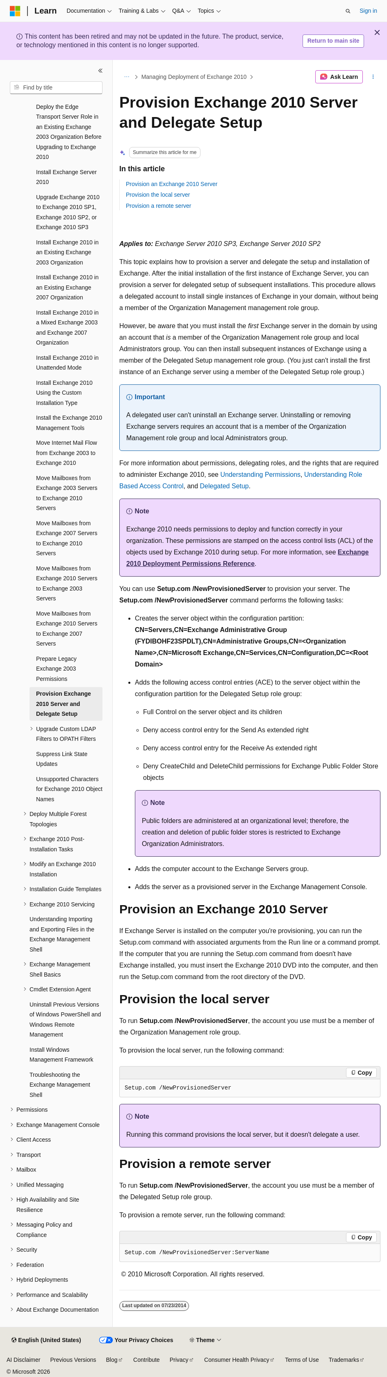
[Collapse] (100, 70)
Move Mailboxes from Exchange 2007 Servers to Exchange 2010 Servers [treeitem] (66, 538)
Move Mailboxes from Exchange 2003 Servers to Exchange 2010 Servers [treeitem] (66, 493)
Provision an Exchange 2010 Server (171, 184)
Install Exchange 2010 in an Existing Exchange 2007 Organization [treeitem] (67, 287)
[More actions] (373, 76)
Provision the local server (158, 194)
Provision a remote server (158, 205)
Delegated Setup (224, 486)
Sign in (368, 10)
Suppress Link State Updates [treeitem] (61, 759)
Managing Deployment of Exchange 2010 (194, 77)
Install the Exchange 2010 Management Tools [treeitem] (69, 422)
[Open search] (348, 11)
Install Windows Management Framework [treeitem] (61, 1054)
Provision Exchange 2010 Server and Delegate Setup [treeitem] (63, 703)
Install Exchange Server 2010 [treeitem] (66, 177)
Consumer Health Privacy (236, 1359)
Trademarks (344, 1359)
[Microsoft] (15, 11)
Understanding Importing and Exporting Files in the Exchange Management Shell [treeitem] (62, 934)
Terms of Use (302, 1359)
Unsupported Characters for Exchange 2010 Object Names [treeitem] (69, 789)
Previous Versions (73, 1359)
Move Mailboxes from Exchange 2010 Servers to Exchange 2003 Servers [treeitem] (66, 583)
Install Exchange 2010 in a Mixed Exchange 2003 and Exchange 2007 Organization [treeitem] (67, 327)
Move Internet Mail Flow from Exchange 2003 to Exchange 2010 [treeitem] (66, 452)
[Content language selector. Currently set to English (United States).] (46, 1340)
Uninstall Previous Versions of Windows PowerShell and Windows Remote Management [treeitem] (65, 1019)
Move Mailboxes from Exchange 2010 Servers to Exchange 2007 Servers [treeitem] (66, 628)
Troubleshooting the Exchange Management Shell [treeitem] (60, 1084)
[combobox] (56, 87)
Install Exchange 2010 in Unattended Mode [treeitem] (67, 362)
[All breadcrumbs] (126, 76)
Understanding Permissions (260, 474)
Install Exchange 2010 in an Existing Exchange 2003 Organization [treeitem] (67, 252)
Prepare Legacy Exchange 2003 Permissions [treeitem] (56, 668)
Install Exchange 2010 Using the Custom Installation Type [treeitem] (64, 392)
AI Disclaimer (23, 1359)
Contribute (146, 1359)
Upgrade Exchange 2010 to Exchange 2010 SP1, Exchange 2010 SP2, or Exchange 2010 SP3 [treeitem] (68, 212)
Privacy (179, 1359)
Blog (112, 1359)
